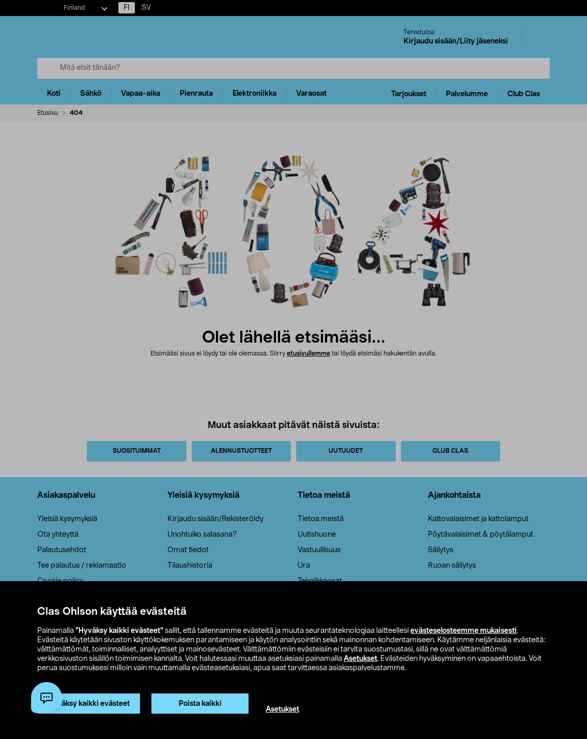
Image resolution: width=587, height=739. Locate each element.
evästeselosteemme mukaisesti (463, 630)
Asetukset (360, 658)
